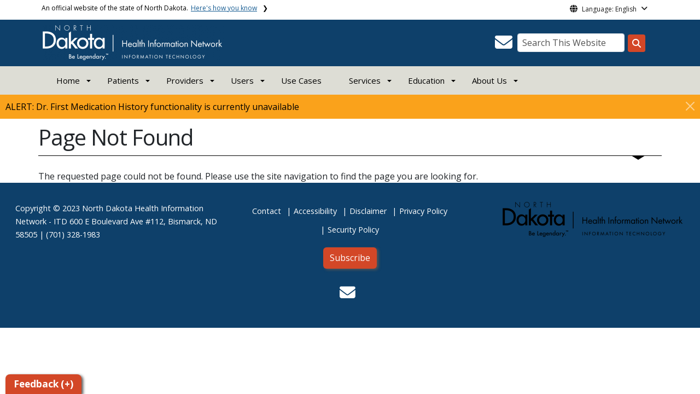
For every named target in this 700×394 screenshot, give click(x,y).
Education (426, 80)
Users (242, 80)
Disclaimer (368, 211)
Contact (266, 211)
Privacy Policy (423, 211)
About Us (489, 80)
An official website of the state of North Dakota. (149, 8)
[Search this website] (636, 43)
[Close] (690, 106)
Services (365, 80)
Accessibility (315, 211)
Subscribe (350, 258)
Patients (123, 80)
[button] (503, 45)
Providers (184, 80)
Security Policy (353, 229)
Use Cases (301, 80)
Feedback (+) (43, 384)
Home (68, 80)
